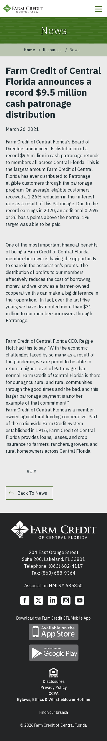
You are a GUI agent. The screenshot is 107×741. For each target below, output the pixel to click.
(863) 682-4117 (66, 566)
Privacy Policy (54, 687)
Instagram (65, 600)
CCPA (53, 693)
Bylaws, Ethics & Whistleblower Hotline (53, 699)
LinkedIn (52, 600)
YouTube (79, 600)
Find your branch (53, 712)
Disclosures (53, 681)
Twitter (38, 600)
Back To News (32, 493)
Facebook (24, 600)
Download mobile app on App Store (53, 632)
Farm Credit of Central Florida (53, 530)
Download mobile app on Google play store (53, 653)
